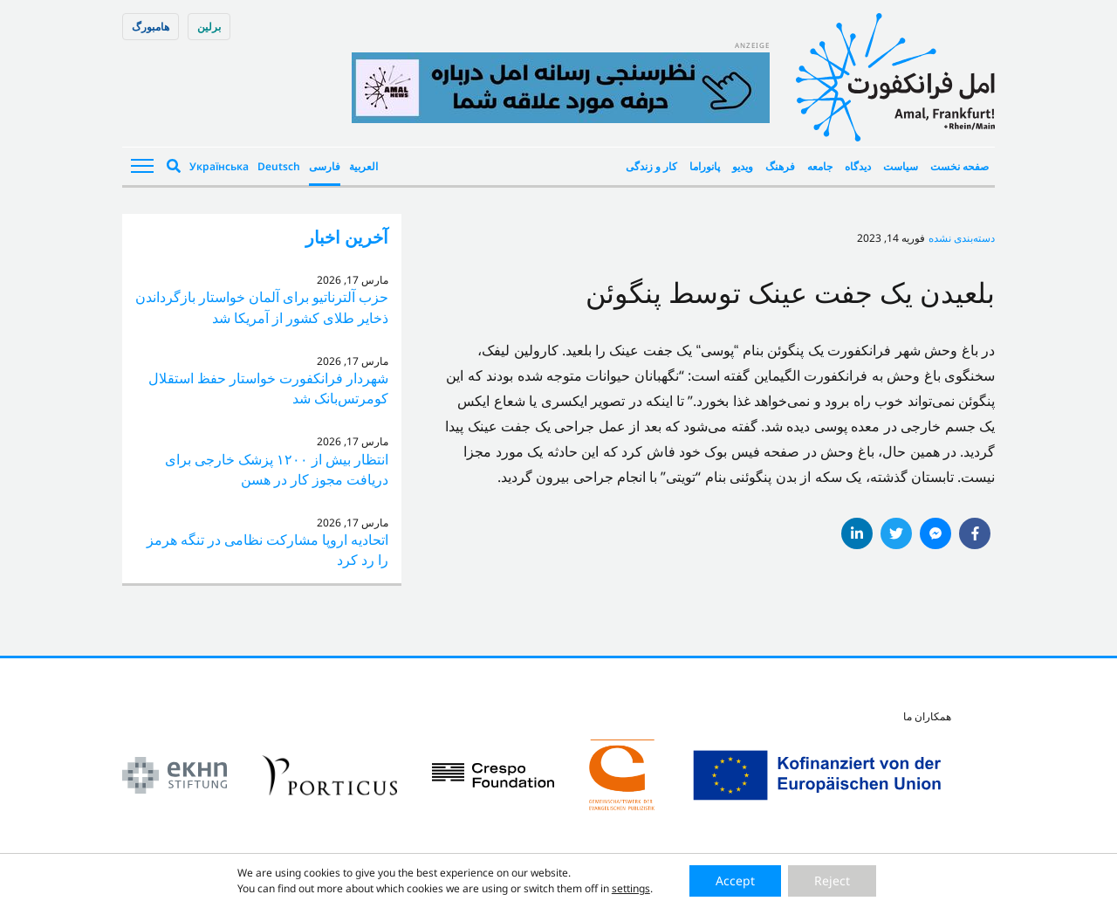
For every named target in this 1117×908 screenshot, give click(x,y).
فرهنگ (780, 166)
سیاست (900, 166)
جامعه (820, 166)
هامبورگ (150, 26)
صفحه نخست (959, 166)
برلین (209, 26)
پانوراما (704, 166)
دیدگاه (858, 166)
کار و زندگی (651, 166)
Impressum (498, 888)
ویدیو (742, 166)
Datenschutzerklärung (597, 888)
